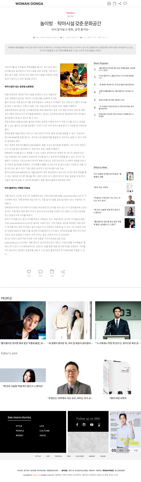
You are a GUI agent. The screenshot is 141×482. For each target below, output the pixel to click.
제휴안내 (92, 470)
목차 (121, 450)
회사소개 (71, 470)
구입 (136, 450)
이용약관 (98, 470)
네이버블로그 (99, 425)
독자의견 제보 (41, 470)
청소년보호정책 (120, 470)
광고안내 (26, 470)
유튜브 (91, 425)
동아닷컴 (64, 471)
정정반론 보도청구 (52, 470)
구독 (128, 450)
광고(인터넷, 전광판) (81, 470)
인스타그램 (84, 425)
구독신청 (20, 470)
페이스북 (77, 425)
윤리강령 (33, 470)
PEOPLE (70, 13)
